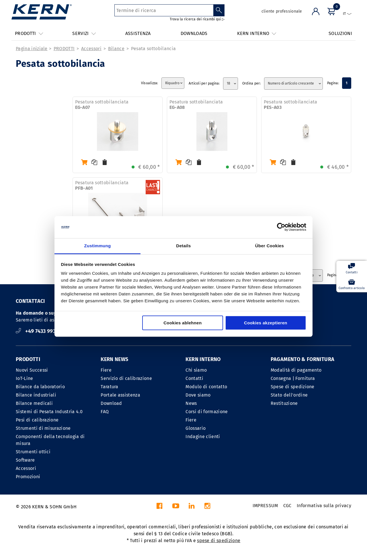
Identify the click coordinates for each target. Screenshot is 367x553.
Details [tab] (183, 245)
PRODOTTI (64, 48)
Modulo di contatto (206, 386)
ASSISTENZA (138, 33)
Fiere (106, 370)
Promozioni (28, 476)
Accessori (91, 48)
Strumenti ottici (33, 451)
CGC (287, 505)
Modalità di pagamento (296, 370)
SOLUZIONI (340, 33)
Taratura (109, 386)
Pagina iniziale (32, 48)
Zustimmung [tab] (97, 245)
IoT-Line (24, 378)
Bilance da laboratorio (40, 386)
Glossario (196, 428)
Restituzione (284, 403)
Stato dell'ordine (289, 395)
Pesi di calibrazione (37, 420)
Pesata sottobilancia (153, 48)
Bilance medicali (34, 403)
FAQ (105, 411)
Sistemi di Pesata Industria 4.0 (49, 411)
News (191, 403)
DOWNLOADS (194, 33)
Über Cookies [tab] (269, 245)
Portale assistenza (120, 395)
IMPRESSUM (265, 505)
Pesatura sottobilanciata (102, 104)
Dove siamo (198, 395)
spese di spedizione (218, 540)
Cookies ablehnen (182, 322)
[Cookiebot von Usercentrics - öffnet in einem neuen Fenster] (281, 227)
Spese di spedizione (293, 386)
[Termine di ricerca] (163, 10)
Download (111, 403)
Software (25, 460)
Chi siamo (196, 370)
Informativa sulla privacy (324, 505)
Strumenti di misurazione (43, 428)
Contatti (194, 378)
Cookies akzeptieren (265, 322)
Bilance (116, 48)
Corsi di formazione (207, 411)
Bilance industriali (36, 395)
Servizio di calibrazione (126, 378)
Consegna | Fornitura (293, 378)
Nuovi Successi (32, 370)
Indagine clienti (203, 436)
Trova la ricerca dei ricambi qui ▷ (197, 19)
